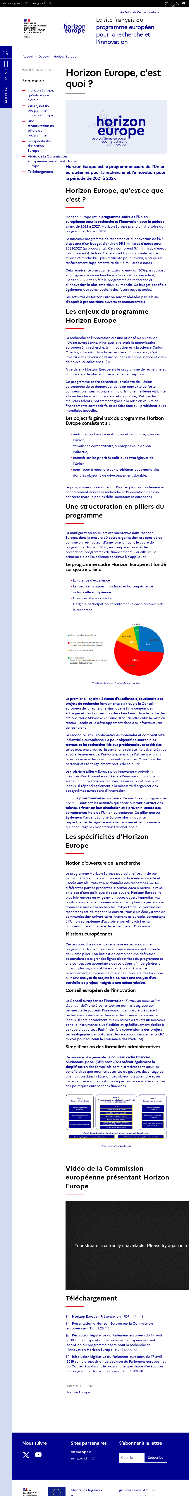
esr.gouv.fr (42, 3)
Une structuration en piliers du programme (41, 128)
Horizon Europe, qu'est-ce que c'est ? (41, 95)
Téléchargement (40, 172)
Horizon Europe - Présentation (96, 1317)
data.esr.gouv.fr (15, 3)
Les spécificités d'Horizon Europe (40, 146)
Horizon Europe (78, 1392)
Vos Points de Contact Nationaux (140, 12)
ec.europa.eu (83, 1452)
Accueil (28, 56)
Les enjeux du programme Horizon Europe (40, 110)
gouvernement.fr (135, 1490)
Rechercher (6, 52)
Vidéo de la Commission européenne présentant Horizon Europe (53, 161)
